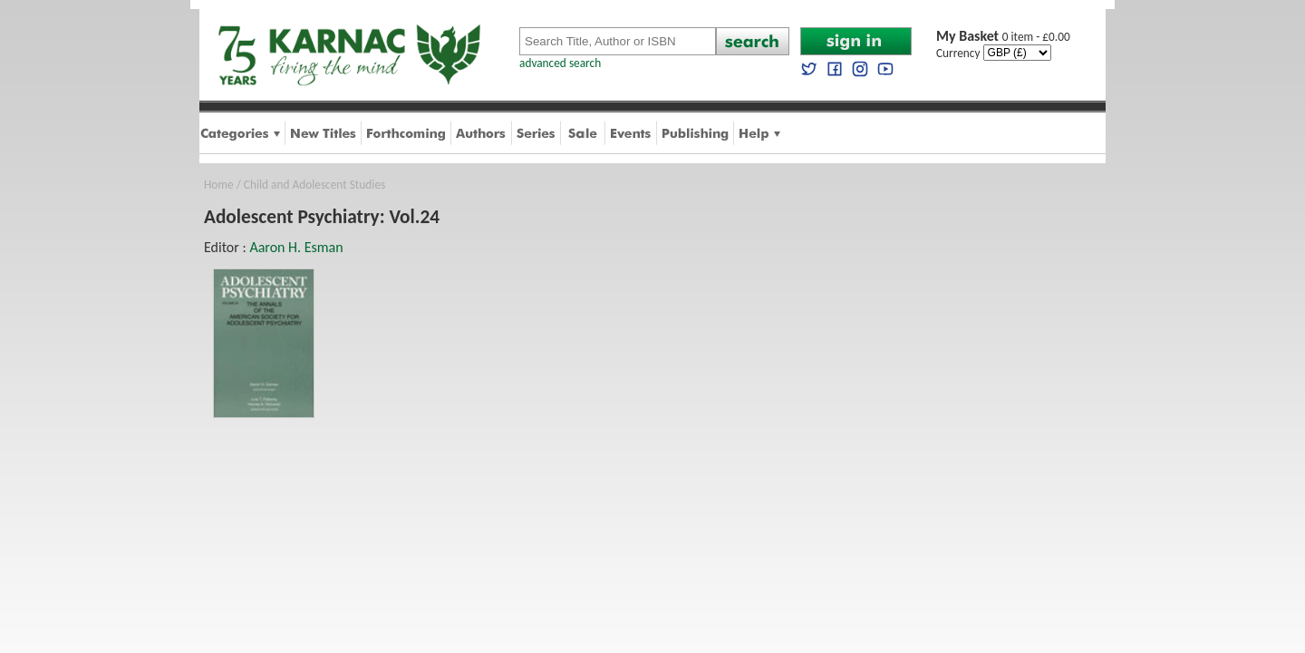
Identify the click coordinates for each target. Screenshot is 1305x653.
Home (219, 184)
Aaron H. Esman (296, 247)
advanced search (560, 63)
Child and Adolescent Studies (314, 184)
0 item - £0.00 (1003, 36)
